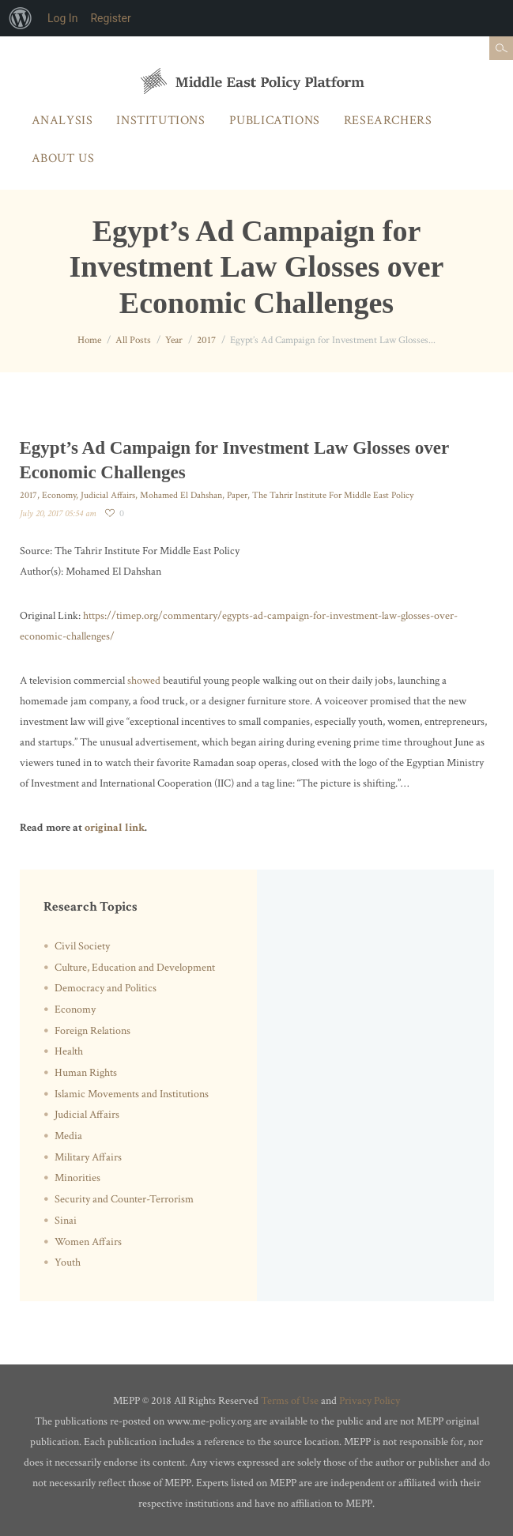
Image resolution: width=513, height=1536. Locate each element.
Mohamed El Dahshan (181, 495)
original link (115, 828)
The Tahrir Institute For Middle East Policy (332, 495)
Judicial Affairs (108, 495)
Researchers (388, 120)
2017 (206, 340)
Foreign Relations (92, 1031)
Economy (59, 495)
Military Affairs (88, 1157)
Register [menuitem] (110, 18)
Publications (274, 120)
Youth (68, 1262)
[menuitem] (20, 18)
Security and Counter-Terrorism (124, 1199)
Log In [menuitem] (62, 18)
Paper (237, 495)
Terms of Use (290, 1401)
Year (174, 340)
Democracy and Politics (106, 988)
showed (143, 681)
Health (69, 1051)
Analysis (62, 120)
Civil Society (82, 946)
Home (89, 340)
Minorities (77, 1178)
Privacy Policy (369, 1401)
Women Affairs (88, 1242)
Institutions (160, 120)
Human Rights (86, 1073)
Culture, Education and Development (135, 967)
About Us (63, 158)
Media (68, 1136)
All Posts (133, 340)
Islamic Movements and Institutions (132, 1094)
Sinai (66, 1220)
